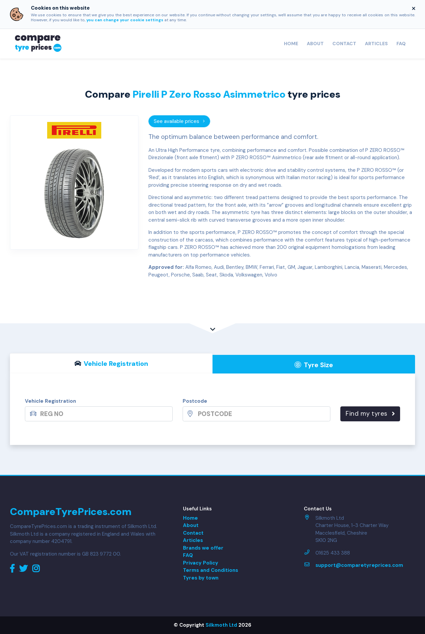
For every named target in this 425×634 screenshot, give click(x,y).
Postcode (195, 401)
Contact (344, 44)
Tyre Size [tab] (314, 365)
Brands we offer (203, 548)
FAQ (401, 44)
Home (291, 44)
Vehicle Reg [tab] (111, 364)
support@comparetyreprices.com (359, 565)
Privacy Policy (200, 563)
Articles (376, 44)
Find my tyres (370, 413)
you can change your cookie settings (124, 20)
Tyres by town (200, 578)
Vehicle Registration (50, 401)
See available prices (179, 121)
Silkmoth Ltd (221, 625)
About (315, 44)
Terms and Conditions (210, 570)
